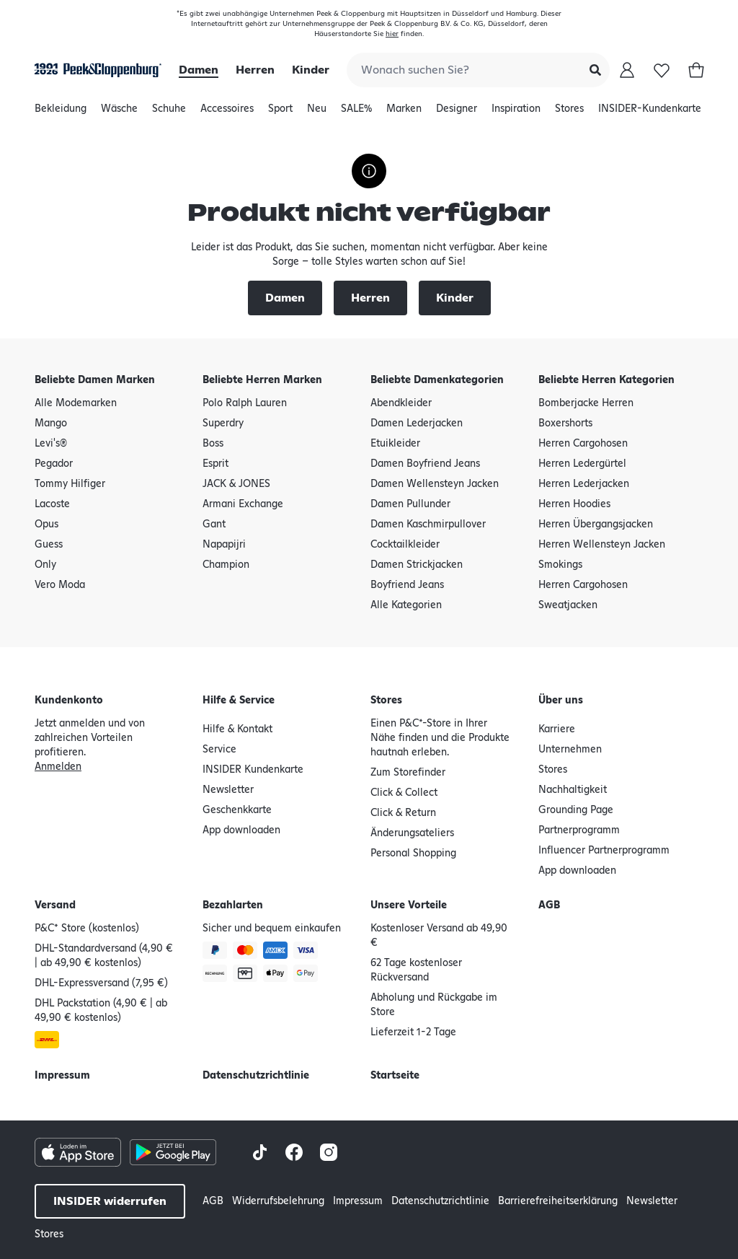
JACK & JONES (236, 484)
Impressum (62, 1076)
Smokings (560, 565)
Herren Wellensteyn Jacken (601, 545)
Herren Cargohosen (583, 444)
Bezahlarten (233, 905)
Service (219, 750)
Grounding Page (575, 810)
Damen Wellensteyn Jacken (434, 484)
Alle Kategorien (406, 605)
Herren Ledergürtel (582, 464)
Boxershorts (565, 423)
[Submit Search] (595, 70)
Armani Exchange (243, 504)
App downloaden (241, 830)
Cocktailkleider (405, 545)
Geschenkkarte (237, 810)
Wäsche (119, 112)
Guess (49, 545)
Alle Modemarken (76, 403)
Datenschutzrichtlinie (256, 1076)
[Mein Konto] (627, 70)
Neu (316, 112)
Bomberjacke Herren (585, 403)
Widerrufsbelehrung (278, 1201)
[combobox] (478, 70)
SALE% (356, 112)
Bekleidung (60, 112)
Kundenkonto (69, 701)
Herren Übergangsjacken (595, 524)
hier (392, 34)
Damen (198, 70)
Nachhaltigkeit (572, 790)
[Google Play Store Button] (173, 1152)
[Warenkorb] (696, 70)
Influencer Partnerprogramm (604, 851)
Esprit (215, 464)
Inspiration (516, 112)
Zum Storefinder (407, 773)
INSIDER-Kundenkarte (649, 109)
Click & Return (403, 813)
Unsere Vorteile (408, 905)
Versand (55, 905)
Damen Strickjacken (416, 565)
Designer (456, 112)
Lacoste (52, 504)
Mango (51, 423)
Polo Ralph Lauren (245, 403)
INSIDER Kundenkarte (253, 770)
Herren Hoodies (574, 504)
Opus (46, 524)
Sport (280, 112)
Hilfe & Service (239, 701)
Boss (213, 444)
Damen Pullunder (410, 504)
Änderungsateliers (412, 833)
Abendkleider (401, 403)
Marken (404, 112)
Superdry (223, 423)
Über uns (560, 701)
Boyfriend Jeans (407, 585)
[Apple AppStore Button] (78, 1152)
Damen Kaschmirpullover (428, 524)
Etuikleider (395, 444)
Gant (214, 524)
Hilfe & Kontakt (237, 729)
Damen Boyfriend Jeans (425, 464)
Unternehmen (570, 750)
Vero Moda (60, 585)
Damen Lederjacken (416, 423)
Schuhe (169, 112)
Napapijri (224, 545)
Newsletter (228, 790)
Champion (226, 565)
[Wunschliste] (661, 70)
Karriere (556, 729)
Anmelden (58, 767)
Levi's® (51, 444)
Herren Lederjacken (583, 484)
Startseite (394, 1076)
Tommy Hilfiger (70, 484)
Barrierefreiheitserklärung (558, 1201)
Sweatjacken (567, 605)
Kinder (310, 70)
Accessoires (227, 112)
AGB (549, 905)
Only (45, 565)
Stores (569, 112)
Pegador (54, 464)
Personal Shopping (413, 853)
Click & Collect (403, 793)
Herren (255, 70)
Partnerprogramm (579, 830)
